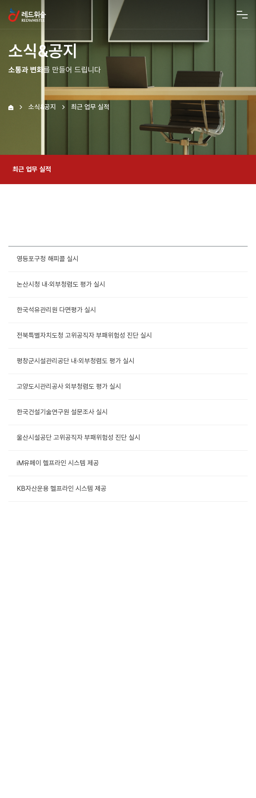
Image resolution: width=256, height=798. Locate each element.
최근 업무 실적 (128, 169)
